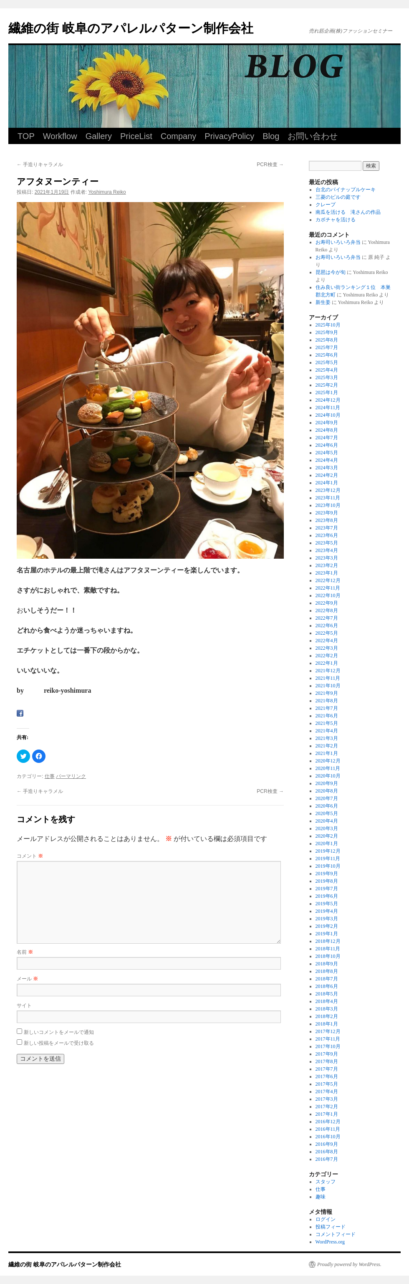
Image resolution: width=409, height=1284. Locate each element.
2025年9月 (327, 332)
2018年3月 (327, 1009)
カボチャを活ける (336, 220)
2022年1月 (327, 663)
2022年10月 (328, 595)
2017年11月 (328, 1039)
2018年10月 (328, 956)
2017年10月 (328, 1046)
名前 (25, 952)
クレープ (326, 205)
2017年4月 (327, 1091)
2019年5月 (327, 904)
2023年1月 (327, 573)
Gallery (99, 136)
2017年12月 (328, 1031)
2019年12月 (328, 851)
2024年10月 (328, 415)
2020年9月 (327, 783)
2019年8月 (327, 881)
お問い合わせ (313, 136)
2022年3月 (327, 648)
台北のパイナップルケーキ (346, 189)
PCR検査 (270, 164)
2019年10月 (328, 866)
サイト (24, 1005)
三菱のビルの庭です (338, 197)
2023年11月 (328, 498)
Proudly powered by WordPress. (349, 1264)
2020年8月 (327, 791)
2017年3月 (327, 1099)
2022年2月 (327, 655)
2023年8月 (327, 520)
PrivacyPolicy (229, 136)
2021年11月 (328, 678)
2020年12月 (328, 761)
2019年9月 (327, 873)
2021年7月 (327, 708)
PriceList (136, 136)
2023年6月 (327, 535)
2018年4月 (327, 1001)
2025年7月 (327, 347)
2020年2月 (327, 836)
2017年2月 (327, 1106)
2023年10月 (328, 505)
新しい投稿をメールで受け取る (59, 1043)
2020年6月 (327, 806)
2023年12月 (328, 490)
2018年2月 (327, 1016)
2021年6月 (327, 716)
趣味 (321, 1197)
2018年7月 (327, 979)
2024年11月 (328, 407)
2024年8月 (327, 430)
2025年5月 (327, 362)
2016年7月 (327, 1159)
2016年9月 (327, 1144)
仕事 (50, 776)
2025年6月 (327, 355)
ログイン (326, 1219)
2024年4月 (327, 460)
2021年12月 (328, 671)
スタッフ (326, 1182)
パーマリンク (71, 776)
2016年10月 (328, 1137)
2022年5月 (327, 633)
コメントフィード (336, 1234)
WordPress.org (330, 1242)
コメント (30, 856)
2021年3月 (327, 738)
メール (27, 979)
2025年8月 (327, 340)
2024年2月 (327, 475)
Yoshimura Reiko (107, 192)
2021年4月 (327, 731)
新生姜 (323, 302)
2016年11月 (328, 1129)
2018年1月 (327, 1024)
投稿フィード (331, 1227)
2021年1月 (327, 753)
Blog (271, 136)
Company (179, 136)
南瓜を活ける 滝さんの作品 (348, 212)
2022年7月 (327, 618)
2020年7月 (327, 798)
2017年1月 (327, 1114)
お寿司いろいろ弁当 (338, 242)
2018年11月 (328, 949)
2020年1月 (327, 843)
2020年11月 (328, 768)
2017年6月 (327, 1076)
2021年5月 (327, 723)
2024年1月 (327, 483)
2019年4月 (327, 911)
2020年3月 (327, 828)
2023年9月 (327, 513)
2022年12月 (328, 580)
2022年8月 (327, 610)
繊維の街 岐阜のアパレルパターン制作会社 (130, 28)
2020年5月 (327, 813)
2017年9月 (327, 1054)
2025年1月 (327, 392)
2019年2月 (327, 926)
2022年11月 (328, 588)
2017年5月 (327, 1084)
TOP (26, 136)
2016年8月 (327, 1152)
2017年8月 (327, 1061)
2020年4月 (327, 821)
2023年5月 (327, 543)
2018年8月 (327, 971)
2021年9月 (327, 693)
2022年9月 (327, 603)
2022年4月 (327, 640)
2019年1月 (327, 934)
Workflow (60, 136)
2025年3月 (327, 377)
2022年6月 (327, 625)
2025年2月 (327, 385)
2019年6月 (327, 896)
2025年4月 (327, 370)
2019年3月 (327, 919)
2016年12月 (328, 1121)
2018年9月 (327, 964)
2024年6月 (327, 445)
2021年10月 (328, 686)
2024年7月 (327, 438)
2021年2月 (327, 746)
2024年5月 (327, 453)
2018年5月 (327, 994)
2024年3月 (327, 468)
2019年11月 (328, 858)
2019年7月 (327, 888)
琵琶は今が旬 (331, 272)
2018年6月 (327, 986)
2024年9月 (327, 422)
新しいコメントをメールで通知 (59, 1032)
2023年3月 (327, 558)
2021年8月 (327, 701)
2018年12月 (328, 941)
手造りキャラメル (40, 164)
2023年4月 (327, 550)
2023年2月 (327, 565)
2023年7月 (327, 528)
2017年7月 (327, 1069)
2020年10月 (328, 776)
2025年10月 (328, 325)
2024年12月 (328, 400)
